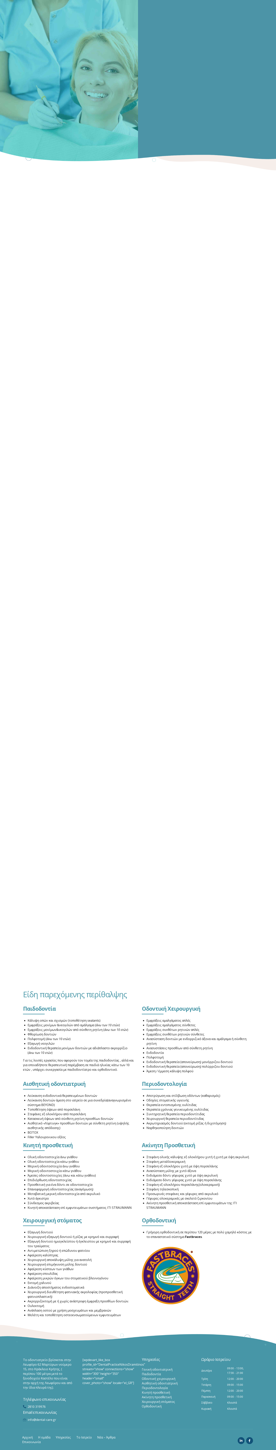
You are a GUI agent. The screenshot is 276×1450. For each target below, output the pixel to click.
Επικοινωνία (31, 1442)
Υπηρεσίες (63, 1437)
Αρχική (27, 1437)
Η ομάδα (44, 1437)
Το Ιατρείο (84, 1437)
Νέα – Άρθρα (106, 1437)
